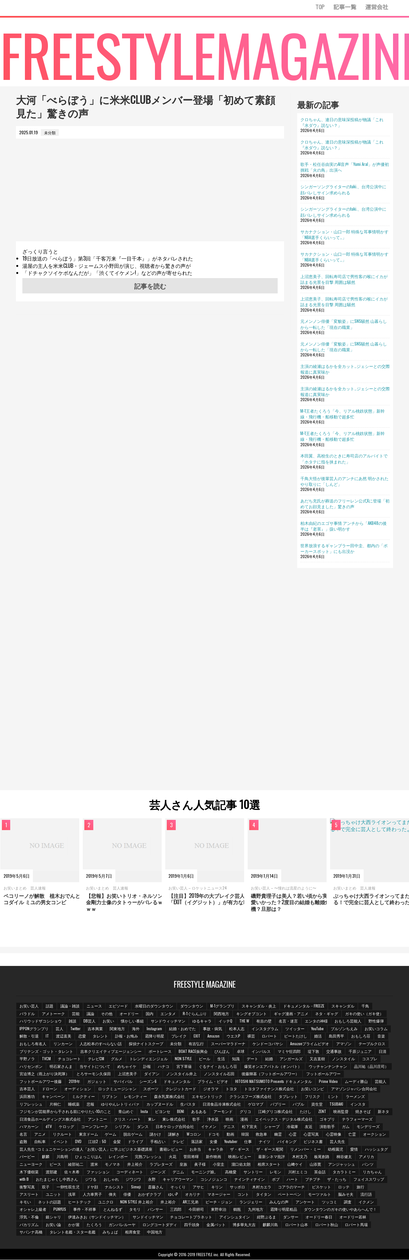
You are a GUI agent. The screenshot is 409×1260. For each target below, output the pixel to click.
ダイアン (151, 1074)
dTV (86, 1126)
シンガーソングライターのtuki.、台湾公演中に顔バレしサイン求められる (343, 189)
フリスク (312, 1096)
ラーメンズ (355, 1096)
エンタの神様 (316, 1021)
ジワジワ (133, 1179)
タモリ (135, 1209)
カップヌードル (160, 1104)
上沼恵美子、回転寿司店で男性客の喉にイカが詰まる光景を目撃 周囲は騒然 (344, 279)
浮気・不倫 (29, 1217)
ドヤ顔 (92, 1187)
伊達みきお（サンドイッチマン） (97, 1217)
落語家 (227, 1141)
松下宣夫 (287, 1126)
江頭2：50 (127, 1141)
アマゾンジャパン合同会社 (354, 1089)
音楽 (382, 1036)
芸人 (59, 1028)
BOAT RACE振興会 (193, 1051)
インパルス (261, 1051)
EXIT (197, 1036)
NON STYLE (183, 1059)
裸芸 (251, 1036)
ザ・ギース (240, 1149)
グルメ (117, 1059)
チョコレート (69, 1059)
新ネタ (25, 1119)
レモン (276, 1171)
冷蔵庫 (330, 1126)
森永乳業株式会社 (169, 1096)
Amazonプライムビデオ (309, 1043)
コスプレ (370, 1059)
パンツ (368, 1164)
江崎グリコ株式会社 (276, 1111)
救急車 (292, 1134)
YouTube (318, 1028)
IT (47, 1036)
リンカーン (63, 1043)
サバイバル (123, 1081)
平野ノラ (27, 1059)
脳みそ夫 (346, 1194)
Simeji (136, 1187)
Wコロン (224, 1134)
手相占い (188, 1141)
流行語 (367, 1194)
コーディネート (130, 1171)
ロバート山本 (296, 1224)
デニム (178, 1171)
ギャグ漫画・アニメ (291, 1013)
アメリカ (367, 1156)
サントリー (253, 1171)
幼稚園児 (335, 1149)
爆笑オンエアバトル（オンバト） (273, 1066)
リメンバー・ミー (305, 1149)
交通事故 (334, 1051)
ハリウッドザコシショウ (40, 1021)
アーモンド (223, 1111)
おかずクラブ (149, 1194)
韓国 (275, 1134)
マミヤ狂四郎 (289, 1051)
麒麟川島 (270, 1224)
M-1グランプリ (223, 1005)
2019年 (74, 1081)
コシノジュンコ (214, 1179)
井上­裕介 (135, 1164)
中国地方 (155, 1232)
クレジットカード (181, 1089)
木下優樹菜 (29, 1171)
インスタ (358, 1104)
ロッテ (344, 1187)
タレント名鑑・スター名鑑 (73, 1232)
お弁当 (195, 1149)
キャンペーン (53, 1096)
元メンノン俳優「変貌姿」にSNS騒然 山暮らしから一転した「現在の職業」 (343, 324)
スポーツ (151, 1089)
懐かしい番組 (132, 1021)
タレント (100, 1036)
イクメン (366, 1202)
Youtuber (261, 1141)
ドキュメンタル (177, 1081)
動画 (261, 1134)
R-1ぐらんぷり (195, 1013)
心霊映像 (364, 1134)
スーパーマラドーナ (228, 1043)
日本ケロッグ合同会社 (213, 1126)
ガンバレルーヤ (122, 1224)
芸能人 (381, 1081)
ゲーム (141, 1134)
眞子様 (200, 1164)
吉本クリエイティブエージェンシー (111, 1051)
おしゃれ (111, 1179)
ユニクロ (105, 1202)
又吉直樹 (318, 1059)
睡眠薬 (74, 1104)
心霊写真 (342, 1134)
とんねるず (112, 1209)
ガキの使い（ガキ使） (365, 1013)
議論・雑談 (70, 1005)
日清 (383, 1051)
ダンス (181, 1126)
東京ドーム (118, 1134)
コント (243, 1194)
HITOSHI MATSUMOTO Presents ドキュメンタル (273, 1081)
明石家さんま (61, 1066)
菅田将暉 (191, 1156)
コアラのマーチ (292, 1187)
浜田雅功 (27, 1096)
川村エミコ (298, 1171)
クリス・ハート (146, 1119)
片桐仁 (55, 1104)
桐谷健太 (344, 1156)
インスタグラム (265, 1028)
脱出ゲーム (163, 1134)
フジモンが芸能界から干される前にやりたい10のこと (65, 1111)
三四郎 (176, 1209)
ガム (384, 1126)
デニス (267, 1126)
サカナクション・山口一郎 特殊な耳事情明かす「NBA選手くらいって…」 (344, 234)
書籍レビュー (170, 1149)
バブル (299, 1104)
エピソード (118, 1005)
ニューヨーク (30, 1164)
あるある (199, 1111)
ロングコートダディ (160, 1224)
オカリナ (193, 1194)
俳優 (127, 1194)
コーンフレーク (132, 1126)
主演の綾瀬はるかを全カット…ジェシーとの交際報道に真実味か (345, 369)
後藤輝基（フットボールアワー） (270, 1074)
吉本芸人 (27, 1089)
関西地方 (221, 1013)
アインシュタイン (235, 1217)
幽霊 (309, 1134)
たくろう (94, 1224)
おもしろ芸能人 (348, 1021)
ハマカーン (66, 1126)
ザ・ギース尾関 (270, 1149)
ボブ (276, 1179)
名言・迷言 (288, 1021)
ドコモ (244, 1134)
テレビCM (96, 1059)
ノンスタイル (344, 1059)
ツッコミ (329, 1202)
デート (253, 1059)
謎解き (204, 1134)
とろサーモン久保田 (93, 1074)
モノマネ (112, 1164)
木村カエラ (262, 1187)
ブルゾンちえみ (344, 1028)
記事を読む (150, 286)
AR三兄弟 (191, 1202)
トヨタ (231, 1089)
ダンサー (291, 1217)
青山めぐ (126, 1111)
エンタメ (168, 1013)
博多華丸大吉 (244, 1224)
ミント (333, 1096)
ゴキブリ (346, 1119)
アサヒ (198, 1187)
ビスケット (322, 1187)
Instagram (154, 1028)
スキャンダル (343, 1005)
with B (24, 1179)
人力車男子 (92, 1194)
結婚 (269, 1059)
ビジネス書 (343, 1141)
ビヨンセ (162, 1111)
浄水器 (231, 1119)
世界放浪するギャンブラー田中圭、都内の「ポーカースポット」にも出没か (344, 548)
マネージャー (219, 1194)
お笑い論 (53, 1224)
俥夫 (113, 1194)
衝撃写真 (27, 1187)
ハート (292, 1179)
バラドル (27, 1013)
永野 (152, 1179)
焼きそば (363, 1111)
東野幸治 (219, 1209)
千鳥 (365, 1005)
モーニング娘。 (204, 1171)
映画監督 (341, 1111)
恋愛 (82, 1036)
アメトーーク (53, 1013)
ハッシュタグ (376, 1149)
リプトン (109, 1096)
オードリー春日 (319, 1217)
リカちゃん (372, 1171)
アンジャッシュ (342, 1164)
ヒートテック (79, 1202)
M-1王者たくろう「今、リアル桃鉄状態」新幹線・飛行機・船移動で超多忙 (342, 414)
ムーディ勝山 (356, 1081)
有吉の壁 (264, 1021)
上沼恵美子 (127, 1074)
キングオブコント (251, 1013)
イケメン (246, 1126)
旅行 (361, 1187)
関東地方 (117, 1028)
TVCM (46, 1059)
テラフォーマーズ (34, 1126)
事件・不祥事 (84, 1209)
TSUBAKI (337, 1104)
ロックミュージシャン (117, 1089)
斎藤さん (156, 1187)
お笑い (108, 1021)
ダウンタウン (192, 1005)
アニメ (70, 1134)
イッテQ (226, 1021)
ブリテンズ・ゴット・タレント (46, 1051)
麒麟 (46, 1156)
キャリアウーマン (178, 1179)
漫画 (263, 1119)
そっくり (178, 1187)
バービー (27, 1156)
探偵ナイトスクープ (146, 1043)
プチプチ (313, 1179)
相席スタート (269, 1164)
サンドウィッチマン (168, 1021)
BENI (180, 1111)
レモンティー (135, 1096)
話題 (49, 1005)
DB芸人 (89, 1021)
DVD (108, 1141)
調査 (348, 1202)
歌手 (215, 1119)
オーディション (77, 1089)
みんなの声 (279, 1202)
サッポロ (237, 1187)
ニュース (94, 1005)
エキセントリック (207, 1096)
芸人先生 (368, 1141)
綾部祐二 (75, 1164)
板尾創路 (322, 1156)
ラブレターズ (161, 1164)
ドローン (49, 1089)
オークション (30, 1141)
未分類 (176, 1043)
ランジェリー (251, 1202)
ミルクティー (83, 1096)
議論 (90, 1013)
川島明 (62, 1156)
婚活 (318, 1036)
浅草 (72, 1194)
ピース (55, 1164)
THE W (245, 1021)
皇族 (184, 1164)
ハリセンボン (30, 1066)
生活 (221, 1059)
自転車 (70, 1141)
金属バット (216, 1224)
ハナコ (164, 1066)
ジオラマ (211, 1089)
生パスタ (188, 1104)
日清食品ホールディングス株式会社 (68, 1119)
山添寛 (316, 1164)
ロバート (270, 1036)
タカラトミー (344, 1171)
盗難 (53, 1141)
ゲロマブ (256, 1104)
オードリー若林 (353, 1217)
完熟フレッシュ (148, 1156)
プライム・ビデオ (213, 1081)
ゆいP (173, 1194)
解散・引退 (29, 1036)
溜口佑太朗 (241, 1164)
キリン (217, 1187)
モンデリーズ (30, 1134)
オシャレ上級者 (32, 1209)
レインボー (118, 1156)
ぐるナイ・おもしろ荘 (218, 1066)
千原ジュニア (360, 1051)
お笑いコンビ (312, 1089)
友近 (347, 1126)
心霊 (323, 1134)
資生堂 (317, 1104)
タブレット (288, 1096)
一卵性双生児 (68, 1187)
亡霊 (383, 1134)
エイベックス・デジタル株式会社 (302, 1119)
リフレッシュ (30, 1104)
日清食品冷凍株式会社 (222, 1104)
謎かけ (185, 1134)
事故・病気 (212, 1028)
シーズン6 (148, 1081)
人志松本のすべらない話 (101, 1043)
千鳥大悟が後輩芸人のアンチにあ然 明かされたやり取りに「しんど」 (344, 481)
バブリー (278, 1104)
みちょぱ (110, 1232)
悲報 (90, 1104)
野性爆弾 (376, 1021)
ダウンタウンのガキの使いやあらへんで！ (341, 1209)
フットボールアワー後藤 (40, 1081)
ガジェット (96, 1081)
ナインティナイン (250, 1179)
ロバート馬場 (356, 1224)
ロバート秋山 (326, 1224)
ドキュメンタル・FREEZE (304, 1005)
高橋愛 (231, 1171)
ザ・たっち (337, 1179)
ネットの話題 (49, 1202)
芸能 (76, 1013)
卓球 (241, 1051)
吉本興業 (95, 1028)
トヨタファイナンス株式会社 (269, 1089)
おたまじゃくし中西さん (57, 1179)
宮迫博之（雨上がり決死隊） (44, 1074)
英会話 (320, 1171)
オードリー (129, 1013)
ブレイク (179, 1036)
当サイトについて (95, 1066)
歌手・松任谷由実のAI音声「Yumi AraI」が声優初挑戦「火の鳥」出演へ (344, 167)
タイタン (264, 1194)
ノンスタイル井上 (181, 1074)
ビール (205, 1059)
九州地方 (256, 1209)
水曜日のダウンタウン (154, 1005)
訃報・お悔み (126, 1036)
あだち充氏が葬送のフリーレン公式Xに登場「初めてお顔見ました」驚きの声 (345, 503)
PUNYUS (59, 1209)
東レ (170, 1119)
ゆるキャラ (202, 1021)
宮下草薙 (184, 1066)
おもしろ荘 (361, 1036)
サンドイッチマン (148, 1217)
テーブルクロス (372, 1043)
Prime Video (328, 1081)
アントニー (116, 1119)
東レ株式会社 (192, 1119)
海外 (136, 1028)
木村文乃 (300, 1156)
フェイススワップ (369, 1179)
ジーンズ (158, 1171)
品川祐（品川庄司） (371, 1066)
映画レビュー (239, 1156)
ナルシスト (114, 1187)
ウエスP (234, 1036)
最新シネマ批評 (272, 1156)
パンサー (155, 1209)
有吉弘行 (196, 1043)
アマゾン (344, 1043)
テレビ (208, 1141)
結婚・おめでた (182, 1028)
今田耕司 (196, 1209)
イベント (90, 1141)
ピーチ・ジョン (219, 1202)
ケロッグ (104, 1126)
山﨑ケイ (295, 1164)
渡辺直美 (63, 1036)
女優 (244, 1141)
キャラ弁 (215, 1149)
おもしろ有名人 (32, 1043)
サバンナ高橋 (30, 1232)
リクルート (92, 1134)
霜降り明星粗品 (284, 1209)
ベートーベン (290, 1194)
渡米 (94, 1164)
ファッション (98, 1171)
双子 (46, 1187)
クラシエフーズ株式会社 (251, 1096)
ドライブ (166, 1141)
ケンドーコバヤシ (268, 1043)
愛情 (354, 1149)
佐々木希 (72, 1171)
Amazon (214, 1036)
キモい (25, 1202)
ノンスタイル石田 (219, 1074)
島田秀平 (337, 1036)
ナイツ (295, 1141)
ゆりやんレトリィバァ (120, 1104)
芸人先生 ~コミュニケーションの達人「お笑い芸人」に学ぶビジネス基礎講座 (85, 1149)
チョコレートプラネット (191, 1217)
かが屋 (74, 1224)
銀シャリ (53, 1217)
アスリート (29, 1194)
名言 (53, 1134)
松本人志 (237, 1028)
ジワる (90, 1179)
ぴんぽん (222, 1051)
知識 (236, 1059)
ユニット (53, 1194)
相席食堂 (132, 1232)
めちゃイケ (126, 1066)
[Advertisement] (150, 196)
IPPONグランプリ (34, 1028)
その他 (107, 1013)
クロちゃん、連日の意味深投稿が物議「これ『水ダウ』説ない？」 (341, 122)
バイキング (317, 1141)
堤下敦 (314, 1051)
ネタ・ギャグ (327, 1013)
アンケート (305, 1202)
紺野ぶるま (266, 1217)
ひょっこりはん (88, 1156)
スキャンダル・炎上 (259, 1005)
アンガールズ (291, 1059)
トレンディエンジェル (149, 1059)
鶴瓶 (237, 1209)
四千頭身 (192, 1224)
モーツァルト (320, 1194)
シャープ (310, 1126)
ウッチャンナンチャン (328, 1066)
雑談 (72, 1021)
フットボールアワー (323, 1074)
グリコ (245, 1111)
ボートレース (160, 1051)
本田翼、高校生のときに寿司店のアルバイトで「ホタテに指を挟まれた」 (344, 458)
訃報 (147, 1066)
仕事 (278, 1141)
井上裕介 (168, 1202)
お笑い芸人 (29, 1005)
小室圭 (219, 1164)
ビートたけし (296, 1036)
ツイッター (295, 1028)
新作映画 (213, 1156)
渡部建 (51, 1171)
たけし (306, 1111)
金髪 (147, 1141)
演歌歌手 (365, 1126)
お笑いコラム (376, 1028)
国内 (150, 1013)
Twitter (75, 1028)
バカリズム (29, 1224)
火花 (173, 1156)
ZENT (323, 1111)
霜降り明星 (155, 1036)
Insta (144, 1111)
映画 (248, 1119)
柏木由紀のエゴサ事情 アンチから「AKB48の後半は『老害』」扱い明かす (343, 526)
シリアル (160, 1126)
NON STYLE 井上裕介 (137, 1202)
